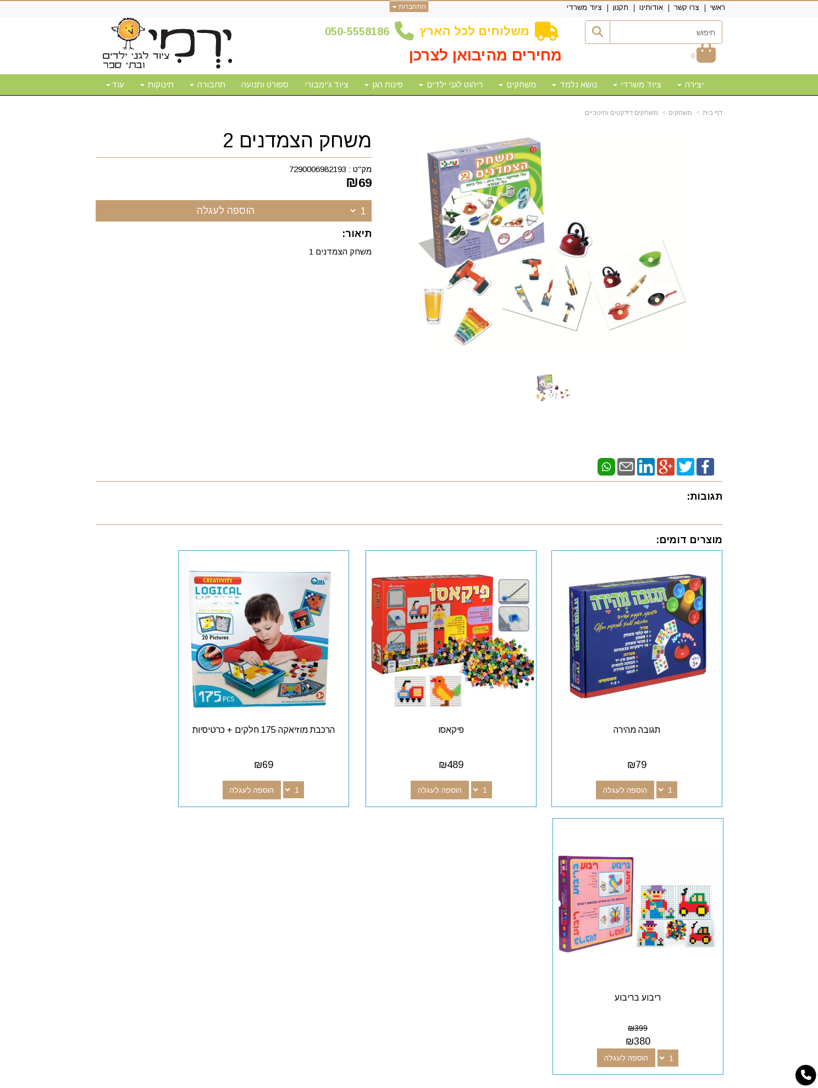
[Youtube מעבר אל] (464, 840)
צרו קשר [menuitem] (686, 7)
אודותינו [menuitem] (651, 7)
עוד (115, 84)
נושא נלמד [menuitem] (574, 84)
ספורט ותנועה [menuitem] (265, 84)
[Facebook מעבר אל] (499, 840)
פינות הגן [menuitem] (383, 84)
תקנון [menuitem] (620, 7)
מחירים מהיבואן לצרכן (485, 55)
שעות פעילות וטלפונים (231, 820)
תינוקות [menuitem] (157, 84)
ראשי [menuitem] (717, 7)
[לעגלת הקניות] (703, 56)
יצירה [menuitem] (690, 84)
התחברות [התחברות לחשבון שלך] (409, 6)
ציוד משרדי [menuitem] (584, 7)
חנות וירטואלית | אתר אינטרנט (338, 1078)
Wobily (444, 1078)
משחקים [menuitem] (517, 84)
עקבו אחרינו (474, 820)
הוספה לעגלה (226, 210)
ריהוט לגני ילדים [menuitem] (451, 84)
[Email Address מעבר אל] (446, 840)
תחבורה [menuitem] (207, 84)
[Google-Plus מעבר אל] (481, 840)
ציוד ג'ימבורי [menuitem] (327, 84)
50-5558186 (360, 31)
